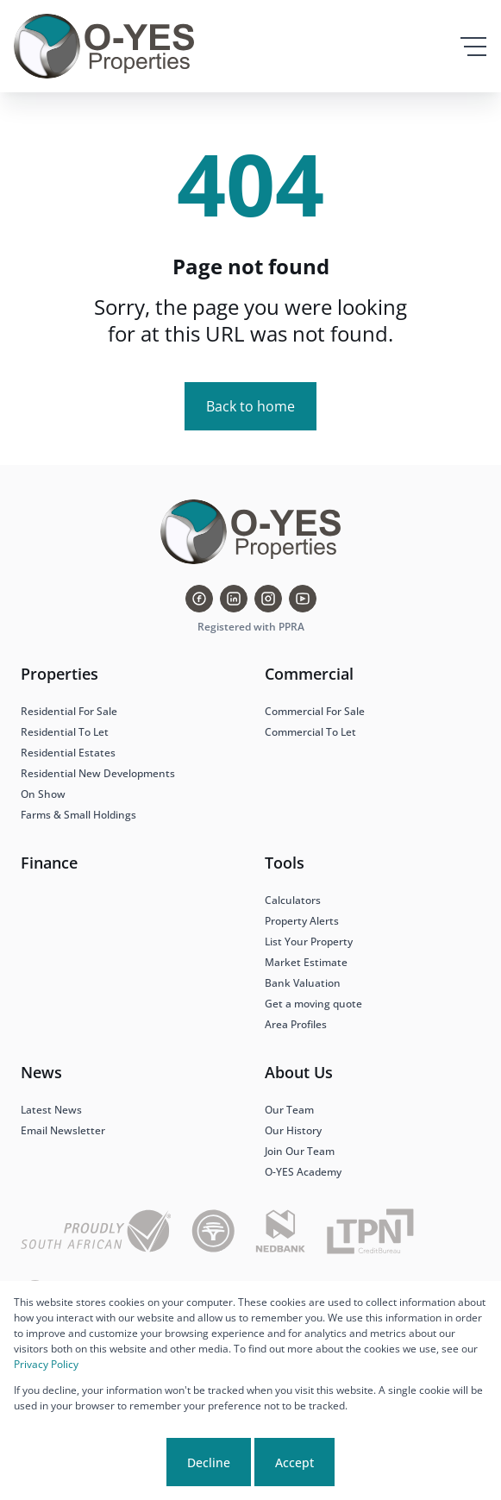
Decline (208, 1462)
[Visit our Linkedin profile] (233, 598)
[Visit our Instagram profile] (268, 598)
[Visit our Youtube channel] (302, 598)
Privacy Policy (46, 1364)
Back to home (250, 406)
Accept (294, 1462)
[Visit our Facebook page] (199, 598)
